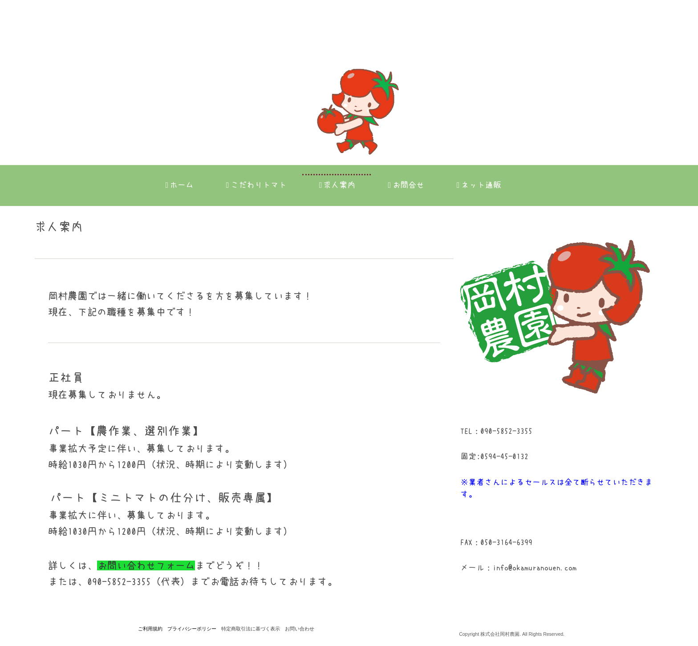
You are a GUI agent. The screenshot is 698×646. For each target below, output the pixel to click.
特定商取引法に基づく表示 (250, 628)
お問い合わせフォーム (146, 565)
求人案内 (337, 185)
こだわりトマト (256, 185)
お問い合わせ (299, 628)
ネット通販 (479, 185)
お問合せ (406, 185)
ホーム (179, 185)
